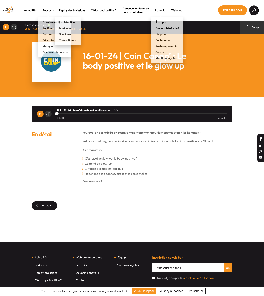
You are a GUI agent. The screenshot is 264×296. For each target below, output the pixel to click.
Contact (81, 280)
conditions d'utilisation (199, 278)
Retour (43, 205)
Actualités (35, 10)
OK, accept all (144, 291)
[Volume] (14, 27)
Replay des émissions (77, 10)
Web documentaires (89, 257)
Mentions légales (128, 265)
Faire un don (232, 10)
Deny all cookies (171, 291)
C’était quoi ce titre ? (108, 10)
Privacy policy (215, 291)
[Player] (6, 27)
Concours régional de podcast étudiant (141, 10)
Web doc (181, 10)
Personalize (196, 291)
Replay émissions (46, 272)
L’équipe (122, 257)
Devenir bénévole (87, 272)
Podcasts (53, 10)
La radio (165, 10)
